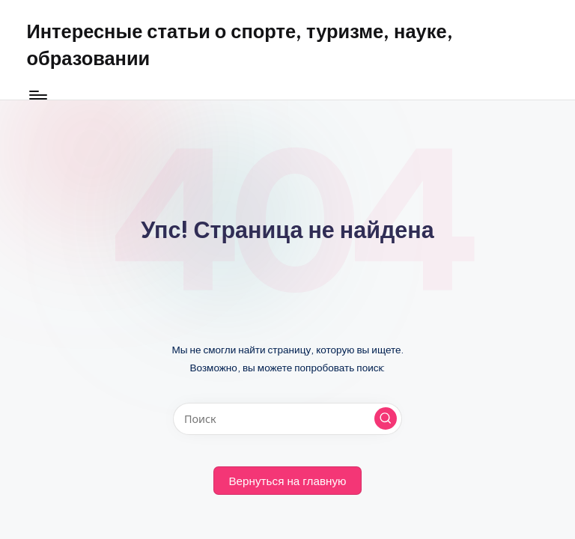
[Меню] (37, 95)
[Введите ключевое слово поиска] (287, 419)
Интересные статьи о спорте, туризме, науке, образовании (239, 44)
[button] (385, 418)
